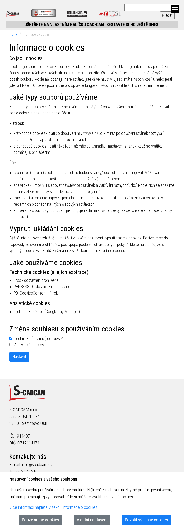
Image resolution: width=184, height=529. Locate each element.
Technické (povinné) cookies (38, 338)
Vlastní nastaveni (92, 520)
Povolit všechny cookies (146, 520)
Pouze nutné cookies (40, 520)
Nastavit (19, 356)
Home (13, 34)
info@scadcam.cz (37, 464)
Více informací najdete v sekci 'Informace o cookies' (53, 507)
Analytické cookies (29, 344)
